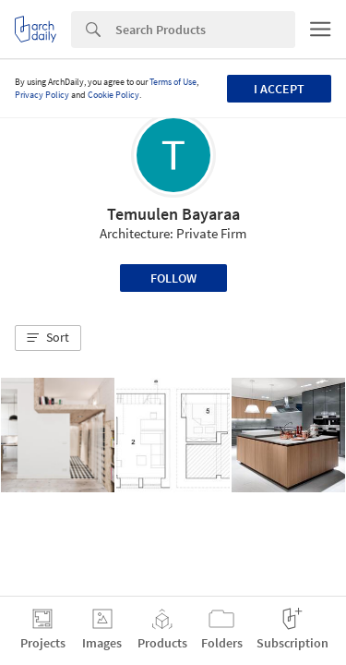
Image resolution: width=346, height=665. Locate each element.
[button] (48, 338)
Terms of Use (173, 82)
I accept (279, 88)
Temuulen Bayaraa (173, 213)
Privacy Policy (42, 95)
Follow (173, 278)
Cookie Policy (113, 95)
